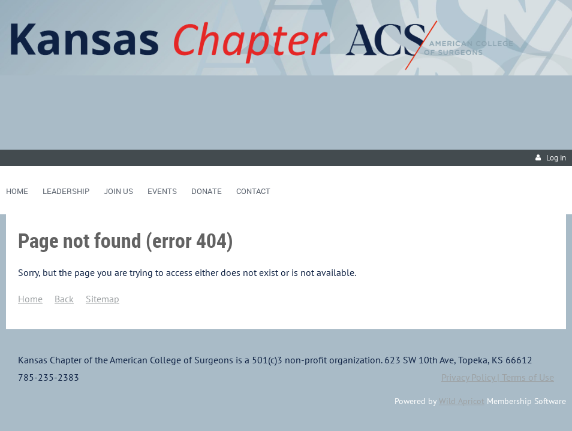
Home (30, 299)
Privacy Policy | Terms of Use (497, 377)
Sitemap (102, 299)
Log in (556, 158)
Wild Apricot (461, 401)
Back (64, 299)
